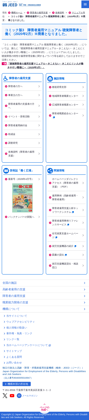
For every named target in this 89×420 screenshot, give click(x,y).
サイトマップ (14, 351)
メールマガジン (27, 395)
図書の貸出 (59, 254)
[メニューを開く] (85, 4)
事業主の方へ (15, 95)
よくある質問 (14, 357)
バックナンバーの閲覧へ (21, 216)
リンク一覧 (12, 339)
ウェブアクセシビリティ (20, 321)
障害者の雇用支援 (39, 12)
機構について (11, 309)
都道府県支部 (59, 87)
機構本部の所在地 (16, 384)
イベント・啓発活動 (19, 116)
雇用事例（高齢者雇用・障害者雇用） (65, 197)
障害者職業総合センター (66, 115)
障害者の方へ (15, 86)
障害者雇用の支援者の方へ (21, 105)
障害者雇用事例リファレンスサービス (65, 222)
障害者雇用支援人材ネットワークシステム (65, 210)
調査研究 (13, 142)
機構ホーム (16, 12)
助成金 (11, 134)
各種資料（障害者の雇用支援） (21, 153)
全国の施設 (10, 282)
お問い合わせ (14, 362)
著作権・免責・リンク (19, 333)
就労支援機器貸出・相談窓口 (65, 265)
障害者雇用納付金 (17, 125)
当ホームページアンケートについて (28, 345)
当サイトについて (16, 315)
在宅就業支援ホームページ (65, 235)
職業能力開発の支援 (15, 302)
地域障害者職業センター (65, 96)
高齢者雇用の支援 (14, 289)
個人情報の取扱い (16, 327)
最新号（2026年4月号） (21, 179)
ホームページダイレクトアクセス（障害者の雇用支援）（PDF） (65, 183)
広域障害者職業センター (65, 104)
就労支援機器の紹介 (64, 246)
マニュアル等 (78, 12)
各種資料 (59, 12)
